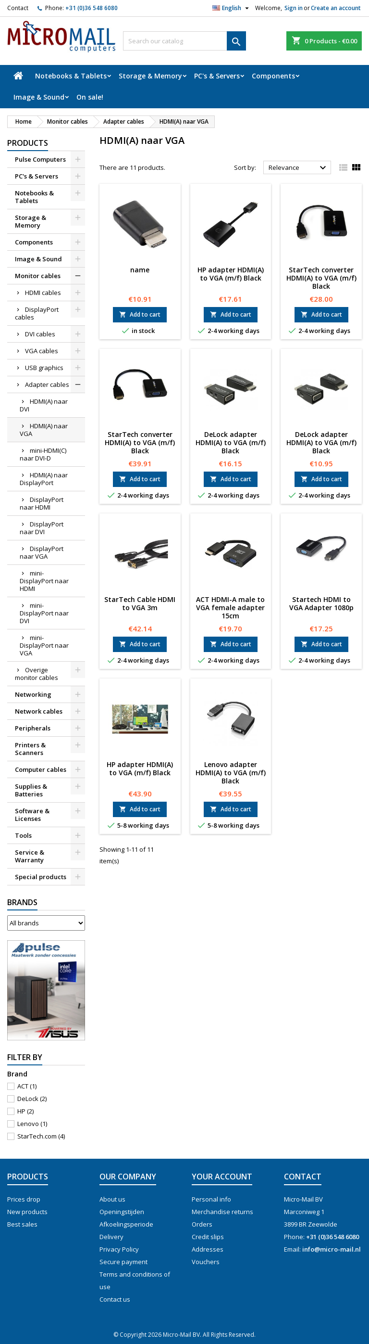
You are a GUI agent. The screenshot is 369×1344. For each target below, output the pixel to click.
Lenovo (32, 1123)
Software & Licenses (32, 814)
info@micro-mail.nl (331, 1249)
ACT (27, 1086)
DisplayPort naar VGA (41, 552)
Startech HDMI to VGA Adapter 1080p (321, 603)
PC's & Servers (217, 75)
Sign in (293, 8)
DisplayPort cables (37, 313)
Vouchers (206, 1261)
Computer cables (40, 769)
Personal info (211, 1199)
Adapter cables (47, 384)
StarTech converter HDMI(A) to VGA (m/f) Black (321, 278)
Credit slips (208, 1236)
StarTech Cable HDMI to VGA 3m (139, 603)
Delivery (111, 1236)
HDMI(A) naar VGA (44, 430)
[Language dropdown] (231, 8)
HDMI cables (43, 292)
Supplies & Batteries (31, 790)
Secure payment (123, 1261)
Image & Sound (38, 97)
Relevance (299, 168)
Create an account (336, 8)
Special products (40, 876)
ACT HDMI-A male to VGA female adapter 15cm (230, 607)
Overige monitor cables (36, 674)
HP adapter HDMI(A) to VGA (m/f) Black (230, 273)
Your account (222, 1176)
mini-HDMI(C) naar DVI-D (43, 454)
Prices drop (23, 1199)
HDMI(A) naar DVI (44, 405)
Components (273, 75)
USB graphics (44, 367)
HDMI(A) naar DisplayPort (44, 479)
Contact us (114, 1299)
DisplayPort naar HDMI (41, 503)
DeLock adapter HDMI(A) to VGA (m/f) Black (231, 442)
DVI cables (40, 334)
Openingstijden (121, 1211)
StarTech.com (41, 1136)
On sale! (89, 97)
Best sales (22, 1224)
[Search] (184, 41)
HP (25, 1111)
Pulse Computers (40, 159)
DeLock (32, 1098)
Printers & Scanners (30, 749)
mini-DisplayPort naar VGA (44, 645)
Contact (17, 8)
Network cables (38, 711)
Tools (23, 835)
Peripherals (32, 728)
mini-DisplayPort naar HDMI (44, 581)
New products (27, 1211)
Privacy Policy (119, 1249)
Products (27, 143)
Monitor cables (38, 275)
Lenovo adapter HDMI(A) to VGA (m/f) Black (231, 772)
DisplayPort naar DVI (41, 528)
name (139, 269)
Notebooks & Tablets (71, 75)
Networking (33, 694)
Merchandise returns (222, 1211)
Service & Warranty (29, 856)
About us (112, 1199)
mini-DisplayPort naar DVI (44, 613)
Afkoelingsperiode (126, 1224)
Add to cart (139, 314)
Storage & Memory (150, 75)
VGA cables (41, 350)
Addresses (207, 1249)
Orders (202, 1224)
